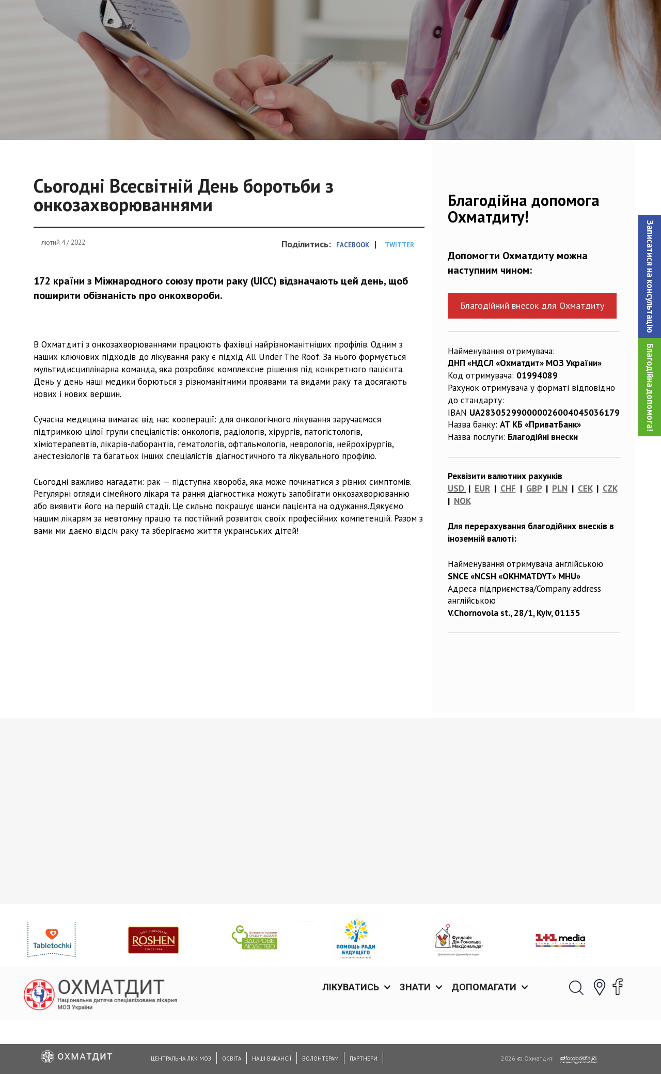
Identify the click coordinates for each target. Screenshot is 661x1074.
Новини (236, 116)
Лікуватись (350, 20)
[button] (649, 276)
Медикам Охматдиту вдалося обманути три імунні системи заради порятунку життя (95, 938)
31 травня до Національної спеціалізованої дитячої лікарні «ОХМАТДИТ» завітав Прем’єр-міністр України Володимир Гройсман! (556, 950)
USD (456, 541)
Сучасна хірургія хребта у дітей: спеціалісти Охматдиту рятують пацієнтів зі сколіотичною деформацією (405, 944)
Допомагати (483, 20)
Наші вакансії (271, 1058)
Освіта (231, 1058)
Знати (415, 20)
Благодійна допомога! (650, 387)
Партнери (363, 1058)
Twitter (399, 298)
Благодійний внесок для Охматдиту (532, 359)
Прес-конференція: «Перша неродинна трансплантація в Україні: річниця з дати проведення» (245, 944)
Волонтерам (320, 1058)
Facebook (352, 298)
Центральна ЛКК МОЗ (181, 1058)
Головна (192, 116)
